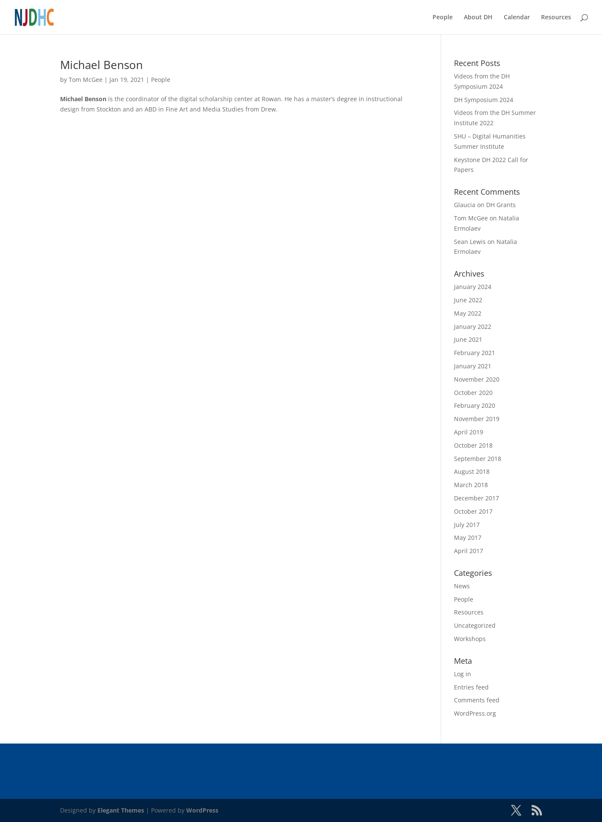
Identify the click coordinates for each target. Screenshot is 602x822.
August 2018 (472, 471)
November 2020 (476, 379)
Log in (462, 674)
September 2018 (477, 459)
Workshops (470, 639)
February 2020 (474, 405)
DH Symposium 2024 (483, 100)
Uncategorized (475, 625)
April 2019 (468, 432)
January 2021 (472, 366)
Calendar (517, 17)
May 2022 (467, 313)
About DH (478, 17)
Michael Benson (101, 64)
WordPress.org (475, 713)
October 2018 (473, 445)
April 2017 (468, 551)
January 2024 (472, 287)
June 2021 (468, 339)
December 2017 (476, 498)
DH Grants (501, 205)
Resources (556, 17)
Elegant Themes (120, 810)
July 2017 (467, 525)
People (443, 17)
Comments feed (476, 700)
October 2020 (473, 392)
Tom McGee (86, 79)
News (462, 586)
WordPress (202, 810)
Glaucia (464, 205)
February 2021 (474, 353)
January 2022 (472, 326)
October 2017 (473, 511)
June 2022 (468, 300)
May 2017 (467, 537)
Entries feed (471, 687)
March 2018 (471, 485)
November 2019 (476, 419)
